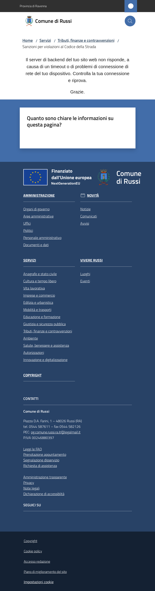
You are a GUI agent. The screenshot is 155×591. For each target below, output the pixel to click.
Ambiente (30, 338)
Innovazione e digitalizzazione (45, 359)
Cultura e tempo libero (39, 281)
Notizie (85, 209)
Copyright (32, 375)
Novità (93, 195)
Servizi (45, 40)
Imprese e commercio (39, 295)
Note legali (31, 488)
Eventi (85, 281)
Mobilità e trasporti (37, 309)
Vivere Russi (91, 260)
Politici (28, 230)
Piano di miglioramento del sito (45, 571)
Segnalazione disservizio (41, 460)
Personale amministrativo (42, 237)
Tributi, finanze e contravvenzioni (86, 40)
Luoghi (85, 274)
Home (27, 40)
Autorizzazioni (33, 352)
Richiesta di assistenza (40, 465)
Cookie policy (33, 551)
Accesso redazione (37, 561)
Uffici (27, 223)
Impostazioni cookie (39, 582)
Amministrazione (39, 195)
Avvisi (84, 223)
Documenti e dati (36, 244)
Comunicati (88, 216)
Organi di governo (36, 209)
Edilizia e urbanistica (38, 302)
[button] (130, 21)
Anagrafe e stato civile (40, 274)
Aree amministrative (38, 216)
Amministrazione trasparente (45, 477)
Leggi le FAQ (32, 449)
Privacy (28, 482)
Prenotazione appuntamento (44, 454)
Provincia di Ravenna (33, 6)
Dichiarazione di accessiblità (43, 493)
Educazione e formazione (41, 316)
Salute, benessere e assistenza (46, 345)
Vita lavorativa (34, 288)
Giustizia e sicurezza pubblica (44, 324)
